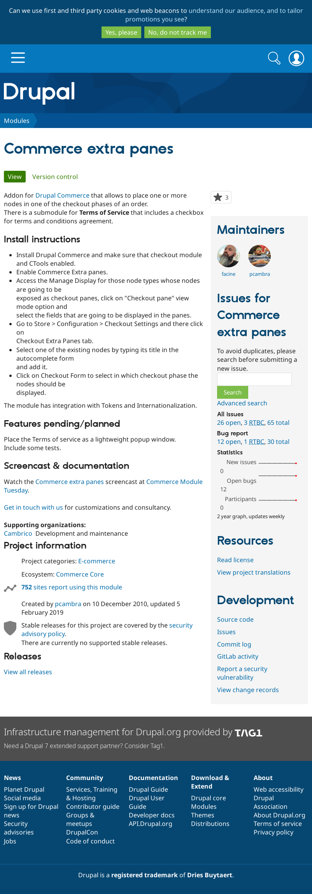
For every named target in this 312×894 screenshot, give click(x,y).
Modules (17, 120)
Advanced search (242, 403)
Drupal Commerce (62, 195)
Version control (55, 176)
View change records (248, 689)
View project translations (254, 572)
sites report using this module (71, 587)
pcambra (68, 604)
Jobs (10, 841)
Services (78, 789)
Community (84, 777)
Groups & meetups (80, 819)
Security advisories (19, 827)
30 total (278, 441)
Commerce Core (80, 574)
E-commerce (96, 561)
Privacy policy (273, 832)
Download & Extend (210, 782)
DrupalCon (82, 832)
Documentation (153, 777)
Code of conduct (90, 841)
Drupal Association (270, 802)
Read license (235, 560)
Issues (226, 632)
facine (228, 273)
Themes (202, 815)
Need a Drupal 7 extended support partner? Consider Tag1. (84, 745)
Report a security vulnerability (242, 673)
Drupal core (208, 798)
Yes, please (121, 32)
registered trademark (144, 875)
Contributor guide (92, 806)
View (17, 176)
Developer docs (152, 815)
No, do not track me (177, 32)
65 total (278, 422)
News (12, 777)
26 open (229, 422)
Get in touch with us (33, 507)
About (263, 777)
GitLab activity (237, 656)
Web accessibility (278, 789)
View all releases (28, 672)
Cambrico (18, 533)
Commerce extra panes (69, 481)
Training (105, 789)
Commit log (234, 644)
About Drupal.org (279, 815)
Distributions (210, 823)
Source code (235, 619)
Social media (22, 798)
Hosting (84, 798)
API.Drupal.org (150, 823)
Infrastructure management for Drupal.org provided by (133, 731)
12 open (229, 441)
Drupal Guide (148, 789)
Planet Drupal (24, 789)
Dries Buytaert (209, 875)
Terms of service (278, 823)
